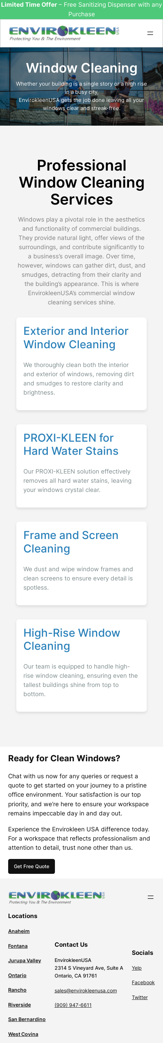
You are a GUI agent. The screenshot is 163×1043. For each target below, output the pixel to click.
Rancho (17, 990)
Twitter (140, 997)
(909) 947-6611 (73, 1005)
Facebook (143, 982)
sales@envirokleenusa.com (86, 990)
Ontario (17, 975)
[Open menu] (150, 33)
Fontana (18, 946)
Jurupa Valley (24, 960)
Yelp (137, 968)
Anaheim (19, 931)
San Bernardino (27, 1019)
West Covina (23, 1034)
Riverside (19, 1005)
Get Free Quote (31, 866)
